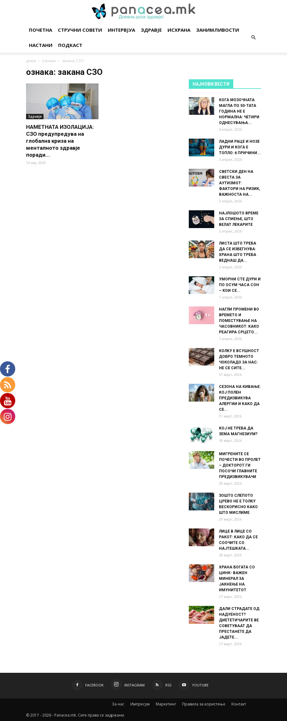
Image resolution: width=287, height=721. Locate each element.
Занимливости (217, 30)
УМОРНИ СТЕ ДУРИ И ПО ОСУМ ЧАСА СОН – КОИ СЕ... (240, 285)
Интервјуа (121, 30)
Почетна (40, 30)
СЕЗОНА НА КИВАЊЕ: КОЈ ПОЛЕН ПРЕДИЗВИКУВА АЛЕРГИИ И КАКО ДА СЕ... (240, 398)
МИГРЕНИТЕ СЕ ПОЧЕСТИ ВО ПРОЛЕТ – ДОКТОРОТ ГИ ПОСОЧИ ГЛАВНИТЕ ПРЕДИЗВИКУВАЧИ (240, 465)
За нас (118, 704)
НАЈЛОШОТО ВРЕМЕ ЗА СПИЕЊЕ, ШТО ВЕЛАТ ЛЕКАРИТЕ (238, 219)
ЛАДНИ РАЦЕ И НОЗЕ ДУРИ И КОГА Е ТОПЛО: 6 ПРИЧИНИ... (240, 147)
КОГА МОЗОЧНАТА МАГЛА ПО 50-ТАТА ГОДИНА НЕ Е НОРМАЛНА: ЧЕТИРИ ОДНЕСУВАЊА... (239, 111)
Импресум (140, 704)
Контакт (238, 704)
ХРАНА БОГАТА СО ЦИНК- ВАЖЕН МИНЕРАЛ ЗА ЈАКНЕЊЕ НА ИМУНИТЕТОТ (237, 578)
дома (31, 60)
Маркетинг (166, 704)
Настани (40, 45)
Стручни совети (80, 30)
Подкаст (70, 45)
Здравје (151, 30)
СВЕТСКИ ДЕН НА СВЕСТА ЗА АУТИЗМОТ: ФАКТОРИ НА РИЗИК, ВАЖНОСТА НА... (239, 183)
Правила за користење (203, 704)
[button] (253, 38)
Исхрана (178, 30)
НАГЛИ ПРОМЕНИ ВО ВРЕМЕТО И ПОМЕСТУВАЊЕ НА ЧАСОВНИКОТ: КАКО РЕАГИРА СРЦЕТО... (239, 320)
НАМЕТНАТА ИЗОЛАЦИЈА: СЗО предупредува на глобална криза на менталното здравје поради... (60, 141)
